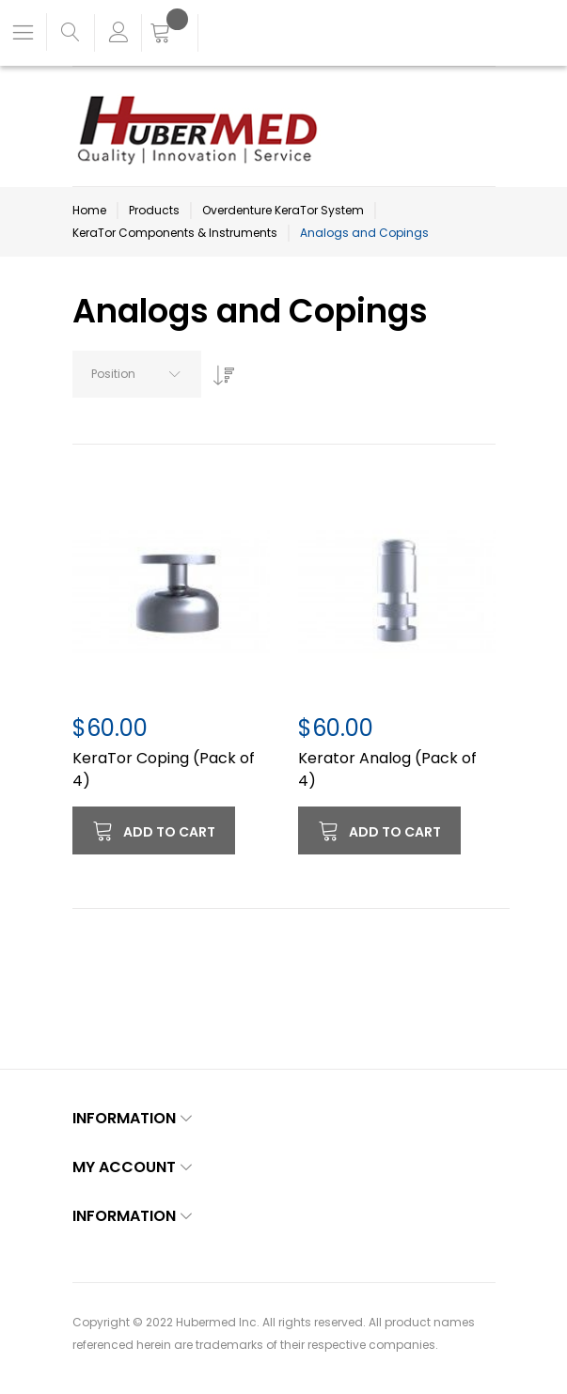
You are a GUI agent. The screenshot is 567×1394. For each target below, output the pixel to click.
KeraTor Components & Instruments (174, 233)
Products (154, 210)
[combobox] (136, 374)
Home (89, 210)
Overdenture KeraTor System (283, 210)
